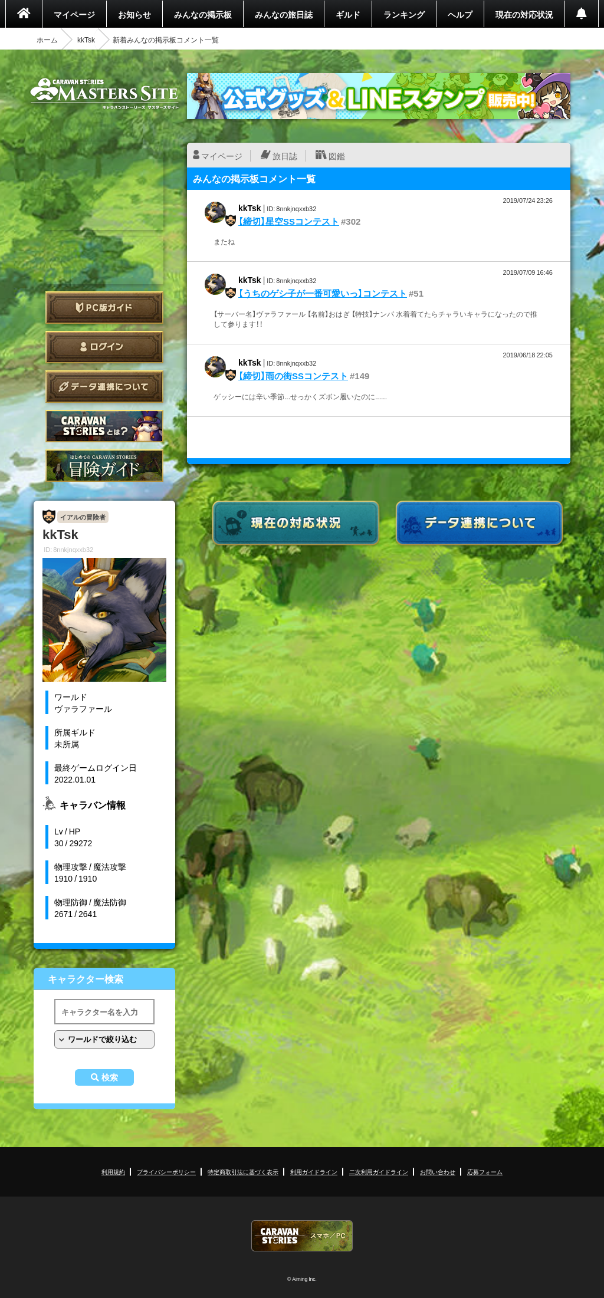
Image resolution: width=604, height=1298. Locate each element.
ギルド (348, 14)
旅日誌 (285, 156)
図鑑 (337, 156)
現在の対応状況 (524, 14)
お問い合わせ (437, 1171)
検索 (109, 1077)
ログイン (104, 347)
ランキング (404, 14)
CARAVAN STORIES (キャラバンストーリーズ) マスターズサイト (104, 93)
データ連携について (104, 386)
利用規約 (113, 1171)
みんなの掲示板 (203, 14)
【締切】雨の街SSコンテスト (293, 375)
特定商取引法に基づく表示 (243, 1171)
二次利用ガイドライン (378, 1171)
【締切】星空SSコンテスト (288, 221)
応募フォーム (485, 1171)
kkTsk (86, 39)
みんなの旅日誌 (284, 14)
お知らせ (134, 14)
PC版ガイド (104, 307)
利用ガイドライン (313, 1171)
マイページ (74, 14)
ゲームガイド (104, 465)
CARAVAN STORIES (302, 1235)
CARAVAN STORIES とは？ (104, 426)
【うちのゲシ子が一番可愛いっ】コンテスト (322, 293)
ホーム (47, 39)
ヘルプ (460, 14)
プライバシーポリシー (166, 1171)
